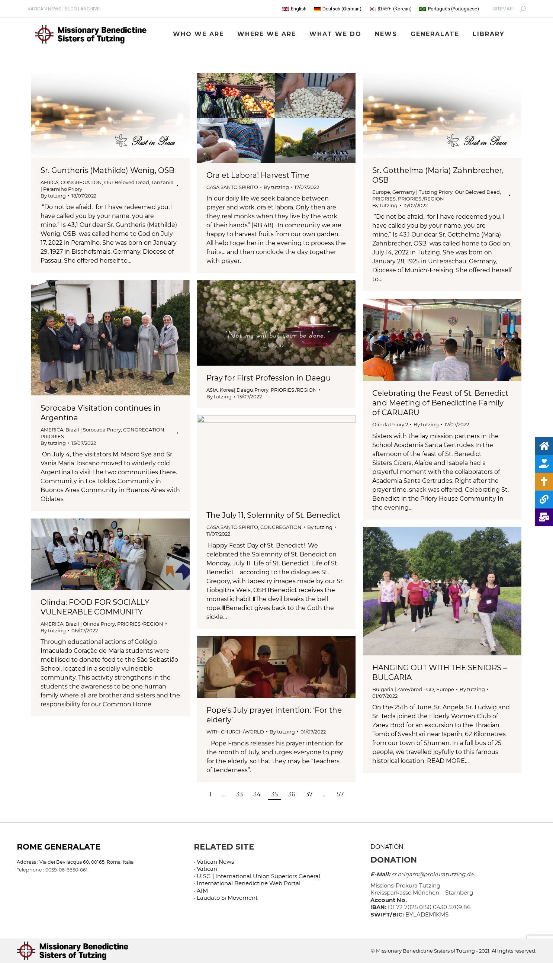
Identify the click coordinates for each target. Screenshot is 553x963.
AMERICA (52, 430)
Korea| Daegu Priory (244, 390)
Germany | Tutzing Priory (422, 192)
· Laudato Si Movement (226, 897)
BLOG (71, 9)
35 (274, 794)
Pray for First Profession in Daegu (268, 377)
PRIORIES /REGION (421, 199)
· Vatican (205, 868)
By (53, 196)
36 (291, 794)
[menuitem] (294, 8)
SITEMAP (502, 9)
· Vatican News (214, 861)
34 (257, 794)
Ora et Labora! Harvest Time (257, 175)
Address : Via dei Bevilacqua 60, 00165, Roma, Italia (75, 862)
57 (340, 794)
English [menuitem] (298, 9)
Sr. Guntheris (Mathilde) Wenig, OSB (107, 170)
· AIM (201, 890)
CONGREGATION (81, 182)
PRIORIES (384, 199)
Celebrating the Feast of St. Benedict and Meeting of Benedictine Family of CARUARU (440, 403)
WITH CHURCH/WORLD (235, 732)
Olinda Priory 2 (390, 424)
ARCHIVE (90, 9)
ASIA (212, 390)
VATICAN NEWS (44, 9)
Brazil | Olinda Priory (90, 624)
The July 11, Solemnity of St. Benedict (273, 515)
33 (239, 794)
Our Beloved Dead (126, 182)
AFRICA (49, 182)
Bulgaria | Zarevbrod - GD (403, 689)
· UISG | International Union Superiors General (257, 876)
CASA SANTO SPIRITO (232, 187)
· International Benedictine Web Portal (247, 883)
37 (309, 794)
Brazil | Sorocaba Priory (93, 430)
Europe (381, 192)
